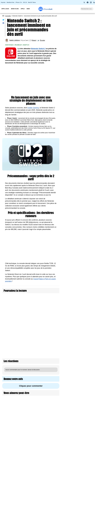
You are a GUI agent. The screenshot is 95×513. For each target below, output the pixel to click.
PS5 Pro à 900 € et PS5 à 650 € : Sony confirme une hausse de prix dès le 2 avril (78, 102)
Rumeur (18, 45)
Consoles (8, 16)
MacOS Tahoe (32, 2)
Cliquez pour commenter (31, 358)
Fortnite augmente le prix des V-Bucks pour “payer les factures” (87, 276)
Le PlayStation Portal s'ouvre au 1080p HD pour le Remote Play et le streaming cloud (87, 233)
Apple (23, 8)
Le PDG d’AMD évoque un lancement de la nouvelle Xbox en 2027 (86, 423)
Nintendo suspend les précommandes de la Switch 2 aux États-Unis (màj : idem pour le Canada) (15, 300)
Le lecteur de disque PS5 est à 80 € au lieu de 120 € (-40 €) (87, 320)
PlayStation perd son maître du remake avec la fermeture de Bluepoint (86, 379)
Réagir (34, 40)
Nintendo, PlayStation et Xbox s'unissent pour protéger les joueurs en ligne (86, 503)
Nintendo (10, 45)
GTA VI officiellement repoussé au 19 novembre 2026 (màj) (87, 444)
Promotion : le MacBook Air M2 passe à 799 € (78, 37)
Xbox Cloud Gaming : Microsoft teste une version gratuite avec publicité (86, 480)
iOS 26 (25, 2)
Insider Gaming (33, 108)
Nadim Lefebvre (14, 40)
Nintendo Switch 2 (38, 49)
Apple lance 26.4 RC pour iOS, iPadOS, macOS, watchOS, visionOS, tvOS (78, 72)
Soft (47, 9)
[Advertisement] (30, 80)
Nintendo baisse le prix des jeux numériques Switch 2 (47, 312)
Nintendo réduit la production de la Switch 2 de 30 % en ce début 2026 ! (87, 209)
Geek (28, 8)
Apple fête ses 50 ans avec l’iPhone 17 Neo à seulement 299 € (78, 45)
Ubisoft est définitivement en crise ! (87, 461)
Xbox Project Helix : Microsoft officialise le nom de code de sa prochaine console (86, 299)
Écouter (42, 40)
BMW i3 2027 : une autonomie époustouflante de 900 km (78, 63)
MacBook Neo (10, 2)
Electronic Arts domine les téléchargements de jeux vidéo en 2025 (87, 357)
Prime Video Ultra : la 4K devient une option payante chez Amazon (78, 112)
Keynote (3, 2)
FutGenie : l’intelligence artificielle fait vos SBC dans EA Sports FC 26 (87, 401)
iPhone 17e (19, 2)
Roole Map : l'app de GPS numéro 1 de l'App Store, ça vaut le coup (78, 54)
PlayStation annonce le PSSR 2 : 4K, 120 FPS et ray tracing (86, 338)
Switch (26, 45)
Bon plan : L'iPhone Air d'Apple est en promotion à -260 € (78, 92)
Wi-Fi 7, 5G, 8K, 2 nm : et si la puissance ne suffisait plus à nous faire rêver (78, 82)
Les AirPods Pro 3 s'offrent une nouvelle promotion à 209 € (77, 121)
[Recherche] (86, 8)
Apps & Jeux (5, 8)
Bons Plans (15, 8)
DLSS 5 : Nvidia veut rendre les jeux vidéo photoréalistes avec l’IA (87, 256)
